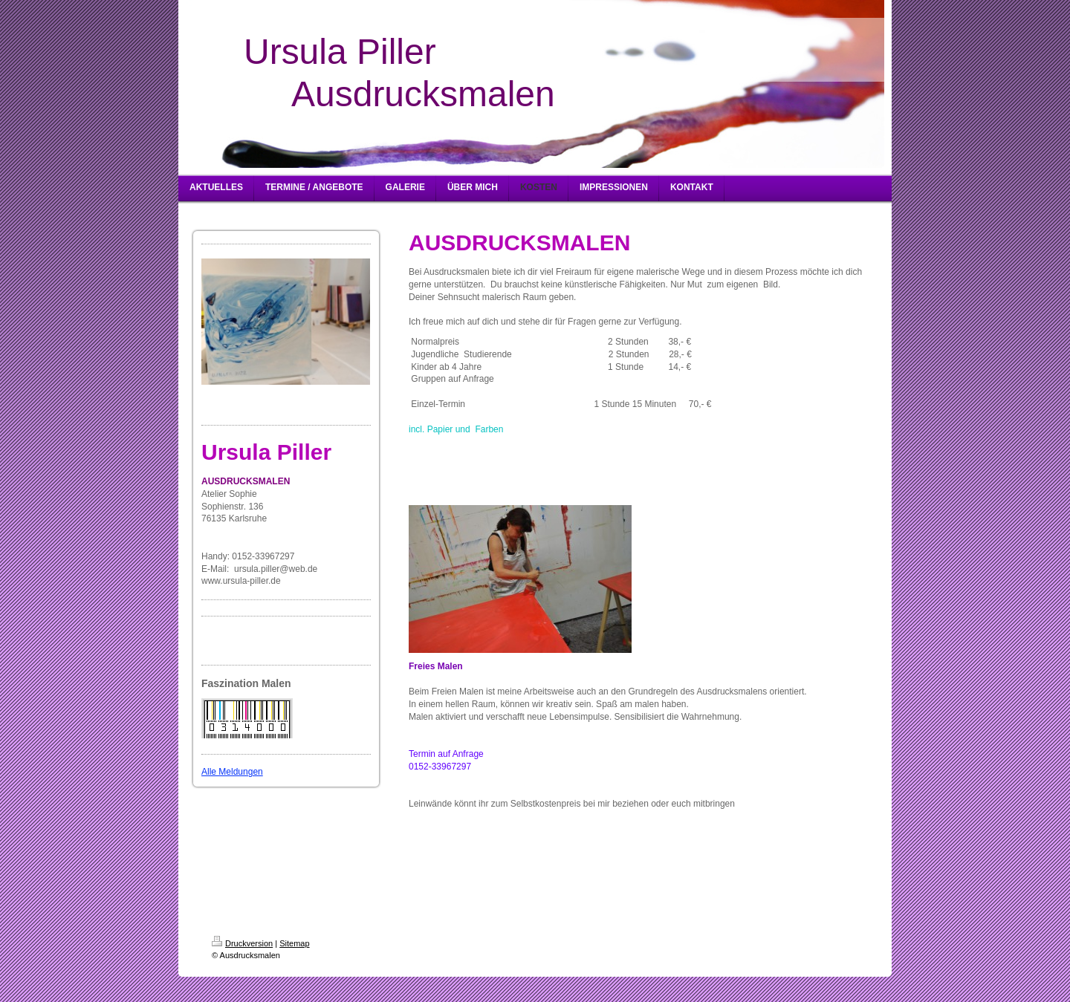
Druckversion (242, 943)
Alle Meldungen (232, 772)
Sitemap (294, 943)
